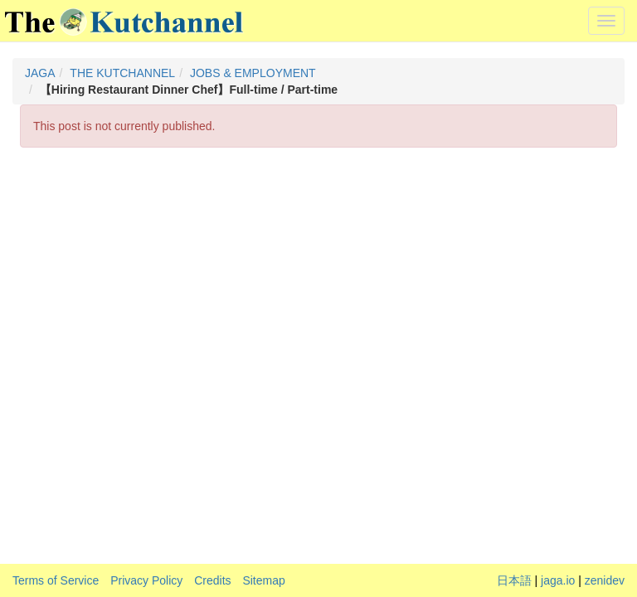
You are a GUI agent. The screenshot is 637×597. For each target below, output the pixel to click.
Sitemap (263, 580)
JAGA (40, 73)
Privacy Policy (146, 580)
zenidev (605, 580)
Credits (212, 580)
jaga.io (558, 580)
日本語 (514, 580)
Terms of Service (55, 580)
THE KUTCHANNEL (122, 73)
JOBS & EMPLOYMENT (253, 73)
